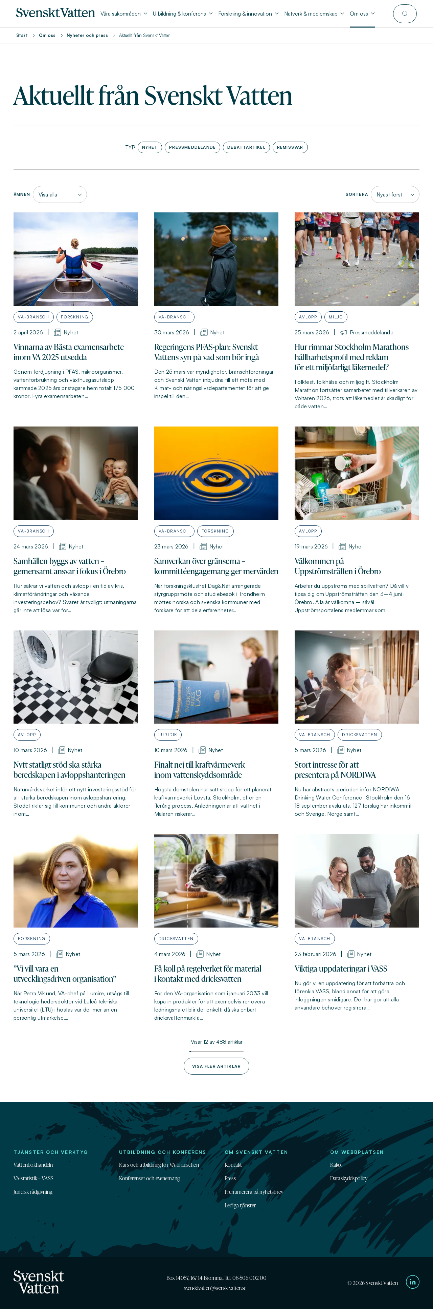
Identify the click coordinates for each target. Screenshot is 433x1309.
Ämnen (22, 194)
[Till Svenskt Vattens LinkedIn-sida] (412, 1283)
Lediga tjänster (240, 1205)
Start (22, 35)
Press (230, 1178)
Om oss (47, 35)
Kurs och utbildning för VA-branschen (159, 1164)
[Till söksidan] (405, 13)
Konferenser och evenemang (149, 1178)
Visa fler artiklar (216, 1066)
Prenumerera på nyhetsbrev (254, 1192)
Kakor (336, 1164)
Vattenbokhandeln (33, 1164)
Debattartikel (245, 146)
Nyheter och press (87, 35)
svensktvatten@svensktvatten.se (215, 1288)
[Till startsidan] (55, 15)
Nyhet (148, 146)
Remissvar (288, 146)
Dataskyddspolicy (349, 1178)
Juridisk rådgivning (33, 1192)
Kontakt (233, 1164)
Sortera (357, 194)
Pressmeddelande (191, 146)
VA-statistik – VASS (33, 1178)
